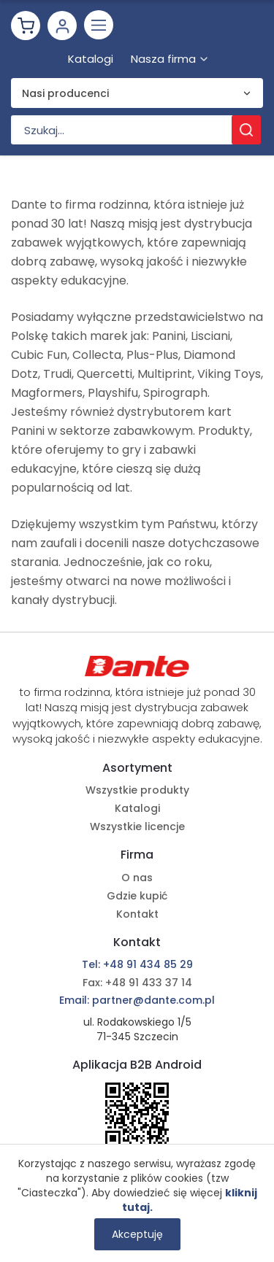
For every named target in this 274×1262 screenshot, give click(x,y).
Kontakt (137, 914)
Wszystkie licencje (137, 826)
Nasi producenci (65, 93)
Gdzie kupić (137, 896)
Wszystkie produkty (137, 790)
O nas (137, 877)
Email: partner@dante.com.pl (137, 1000)
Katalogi (137, 808)
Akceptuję (137, 1234)
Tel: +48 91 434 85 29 (137, 964)
